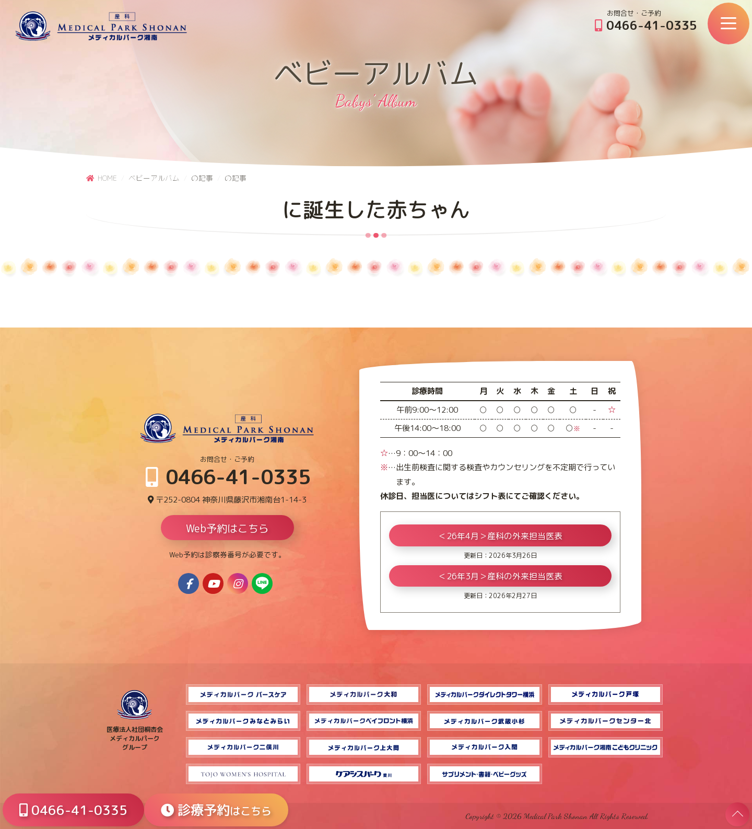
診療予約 (216, 810)
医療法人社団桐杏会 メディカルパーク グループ (135, 734)
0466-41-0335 (646, 25)
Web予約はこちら (227, 528)
